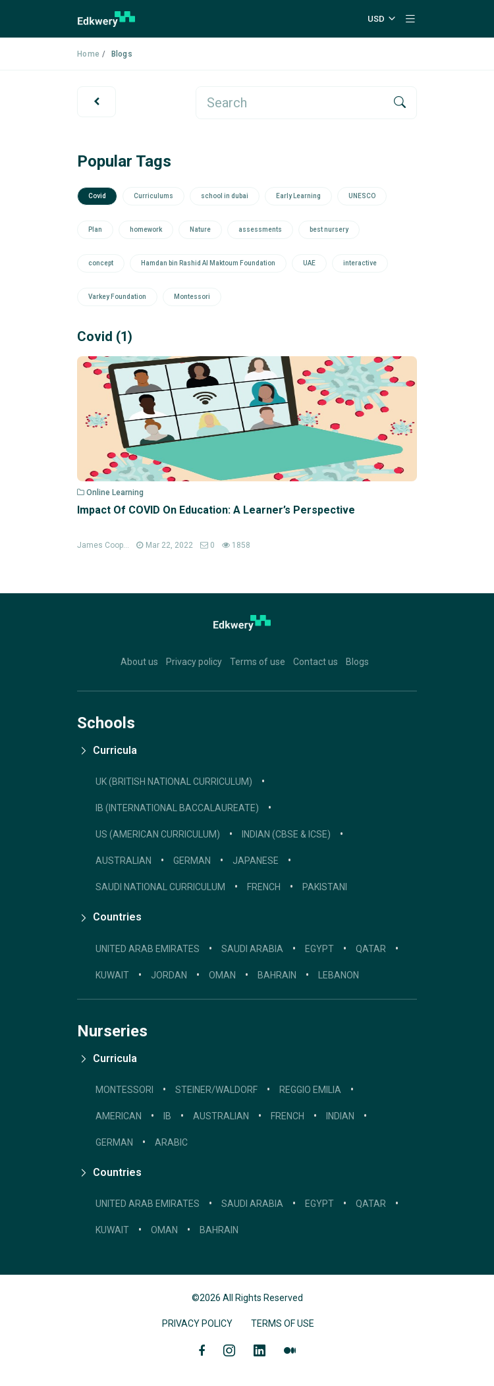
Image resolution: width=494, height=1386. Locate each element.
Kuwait (112, 975)
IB (167, 1116)
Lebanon (338, 975)
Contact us (315, 661)
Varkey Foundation (117, 296)
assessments (260, 229)
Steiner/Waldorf (216, 1089)
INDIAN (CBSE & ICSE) (286, 834)
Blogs (357, 661)
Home (88, 54)
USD (376, 19)
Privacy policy (194, 661)
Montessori (192, 296)
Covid (97, 196)
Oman (222, 975)
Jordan (169, 975)
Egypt (319, 949)
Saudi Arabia (252, 949)
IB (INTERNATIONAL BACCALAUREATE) (177, 808)
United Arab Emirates (148, 949)
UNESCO (361, 196)
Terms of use (257, 661)
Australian (221, 1116)
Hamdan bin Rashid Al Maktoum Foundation (208, 263)
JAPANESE (256, 860)
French (264, 887)
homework (146, 229)
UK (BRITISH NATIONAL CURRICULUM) (174, 781)
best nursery (329, 229)
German (114, 1142)
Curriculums (153, 196)
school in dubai (224, 196)
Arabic (171, 1142)
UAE (309, 263)
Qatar (371, 949)
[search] (290, 103)
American (119, 1116)
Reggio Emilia (310, 1089)
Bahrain (277, 975)
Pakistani (324, 887)
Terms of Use (282, 1323)
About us (139, 661)
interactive (360, 263)
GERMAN (192, 860)
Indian (340, 1116)
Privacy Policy (197, 1323)
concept (100, 263)
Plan (95, 229)
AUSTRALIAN (123, 860)
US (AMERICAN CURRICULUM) (158, 834)
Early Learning (298, 196)
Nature (200, 229)
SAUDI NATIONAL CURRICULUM (160, 887)
